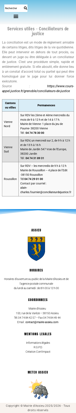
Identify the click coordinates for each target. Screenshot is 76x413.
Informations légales (38, 342)
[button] (16, 16)
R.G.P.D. (38, 347)
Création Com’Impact (38, 351)
